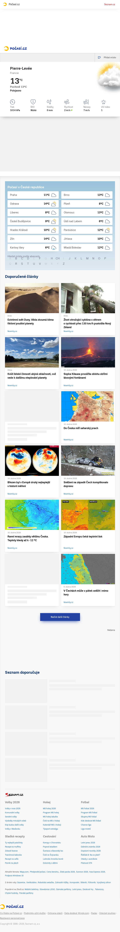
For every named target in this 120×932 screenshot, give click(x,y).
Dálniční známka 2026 (90, 847)
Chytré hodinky (11, 893)
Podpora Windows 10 (14, 876)
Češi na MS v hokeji (51, 821)
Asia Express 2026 (97, 872)
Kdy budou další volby (14, 825)
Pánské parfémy (26, 893)
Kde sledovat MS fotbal (91, 821)
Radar (94, 913)
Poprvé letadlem (50, 847)
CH (58, 258)
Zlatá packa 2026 (67, 872)
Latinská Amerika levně (53, 859)
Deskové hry (88, 889)
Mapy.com (24, 872)
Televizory (99, 889)
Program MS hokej (51, 813)
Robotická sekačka (46, 882)
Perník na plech (11, 863)
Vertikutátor (31, 882)
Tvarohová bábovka (13, 855)
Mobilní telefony (31, 889)
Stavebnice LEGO (47, 889)
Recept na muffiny (13, 847)
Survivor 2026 (82, 872)
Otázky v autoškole (89, 859)
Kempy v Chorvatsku (52, 843)
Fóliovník (92, 882)
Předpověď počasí (37, 872)
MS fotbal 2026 (87, 808)
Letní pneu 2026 (88, 843)
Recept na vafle (11, 859)
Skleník (83, 882)
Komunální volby (12, 813)
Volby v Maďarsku (12, 829)
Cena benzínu (53, 872)
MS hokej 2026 (49, 808)
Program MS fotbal (89, 813)
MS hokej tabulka (50, 817)
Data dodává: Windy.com (76, 913)
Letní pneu (76, 889)
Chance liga (86, 825)
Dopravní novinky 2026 (91, 851)
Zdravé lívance (11, 851)
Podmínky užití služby (35, 913)
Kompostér (74, 882)
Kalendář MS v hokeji (52, 825)
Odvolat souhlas (107, 913)
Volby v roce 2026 (12, 808)
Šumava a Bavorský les (53, 851)
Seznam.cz (109, 4)
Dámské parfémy (63, 889)
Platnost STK (86, 863)
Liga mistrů (86, 829)
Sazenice (21, 882)
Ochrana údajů (55, 913)
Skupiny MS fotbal (89, 817)
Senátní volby (11, 817)
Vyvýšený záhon (104, 882)
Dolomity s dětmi (50, 863)
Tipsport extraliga (50, 829)
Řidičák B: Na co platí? (90, 855)
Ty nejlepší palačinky (14, 843)
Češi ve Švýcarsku (51, 855)
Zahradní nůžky (61, 882)
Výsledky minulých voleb (15, 821)
